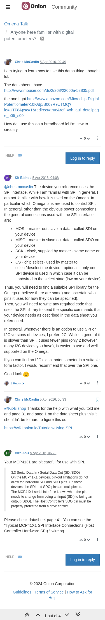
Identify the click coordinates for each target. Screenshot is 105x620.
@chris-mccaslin (18, 187)
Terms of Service (49, 592)
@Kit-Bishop (15, 408)
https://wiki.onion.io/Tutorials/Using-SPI (38, 428)
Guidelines (22, 592)
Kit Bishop (23, 178)
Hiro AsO (22, 453)
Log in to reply (82, 158)
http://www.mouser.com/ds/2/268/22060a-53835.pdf (49, 90)
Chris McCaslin (27, 62)
